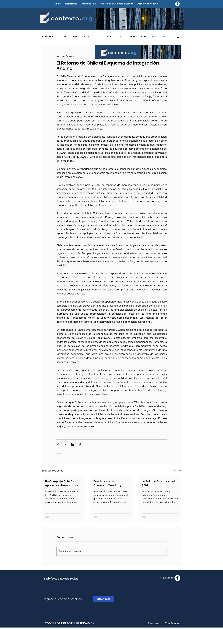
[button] (177, 36)
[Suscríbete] (103, 599)
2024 (86, 36)
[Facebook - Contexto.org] (177, 3)
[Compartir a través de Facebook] (57, 444)
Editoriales (48, 36)
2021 (120, 36)
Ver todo (178, 470)
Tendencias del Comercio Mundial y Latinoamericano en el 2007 (109, 483)
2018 (154, 36)
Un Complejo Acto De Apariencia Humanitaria (62, 483)
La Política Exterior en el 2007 (158, 483)
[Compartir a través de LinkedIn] (72, 444)
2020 (132, 36)
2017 (165, 36)
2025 (74, 36)
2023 (98, 36)
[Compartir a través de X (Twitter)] (65, 444)
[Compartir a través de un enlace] (79, 444)
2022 (109, 36)
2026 (63, 36)
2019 (143, 36)
